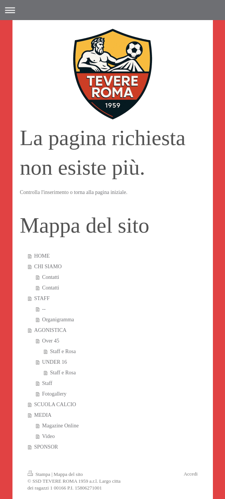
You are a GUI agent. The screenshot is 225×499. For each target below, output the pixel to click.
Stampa (40, 474)
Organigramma (58, 319)
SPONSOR (46, 447)
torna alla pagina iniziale (100, 192)
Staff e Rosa (63, 351)
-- (43, 309)
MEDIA (42, 415)
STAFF (42, 298)
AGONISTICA (50, 330)
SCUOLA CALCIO (55, 404)
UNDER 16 (54, 362)
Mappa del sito (68, 474)
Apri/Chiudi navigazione (112, 10)
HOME (42, 256)
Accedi (191, 474)
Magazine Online (60, 426)
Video (48, 436)
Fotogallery (54, 394)
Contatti (50, 277)
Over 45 (50, 341)
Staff (47, 383)
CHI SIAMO (48, 266)
